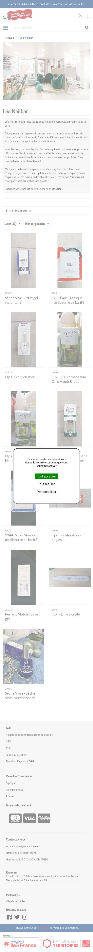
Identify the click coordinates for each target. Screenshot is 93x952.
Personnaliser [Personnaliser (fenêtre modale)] (46, 491)
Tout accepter (46, 476)
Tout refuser (46, 484)
